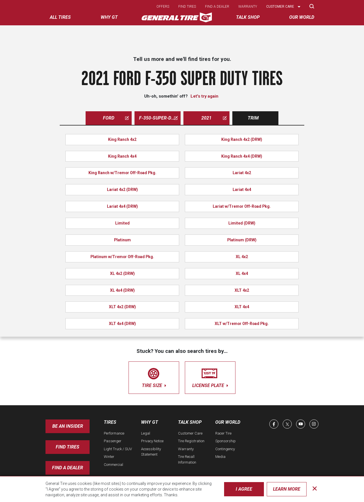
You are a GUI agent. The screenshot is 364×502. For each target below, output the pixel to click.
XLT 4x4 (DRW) (122, 323)
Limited (122, 223)
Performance (114, 433)
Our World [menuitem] (301, 17)
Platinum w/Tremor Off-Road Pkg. (122, 256)
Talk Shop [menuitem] (248, 17)
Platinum (122, 240)
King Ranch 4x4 (122, 156)
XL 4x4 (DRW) (122, 290)
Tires (110, 422)
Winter (109, 456)
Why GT (149, 422)
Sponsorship (225, 441)
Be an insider (67, 426)
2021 (214, 118)
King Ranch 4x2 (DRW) (241, 139)
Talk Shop (190, 422)
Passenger (112, 441)
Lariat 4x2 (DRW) (122, 189)
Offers (162, 7)
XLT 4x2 (242, 290)
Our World (227, 422)
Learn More (286, 489)
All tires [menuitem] (60, 17)
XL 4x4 (242, 273)
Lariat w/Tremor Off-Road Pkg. (242, 206)
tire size (153, 376)
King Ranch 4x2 (122, 139)
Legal (145, 433)
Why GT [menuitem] (109, 17)
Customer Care (190, 433)
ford (116, 118)
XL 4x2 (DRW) (122, 273)
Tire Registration (191, 441)
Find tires (187, 7)
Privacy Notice (152, 441)
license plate (210, 376)
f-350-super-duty (159, 118)
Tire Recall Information (187, 459)
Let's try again (204, 96)
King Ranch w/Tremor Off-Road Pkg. (122, 172)
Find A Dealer (67, 467)
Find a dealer (217, 7)
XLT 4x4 (242, 307)
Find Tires (67, 447)
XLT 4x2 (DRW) (122, 307)
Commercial (113, 464)
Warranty (247, 7)
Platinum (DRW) (242, 240)
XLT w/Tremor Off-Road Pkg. (242, 323)
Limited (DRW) (241, 223)
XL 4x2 (242, 256)
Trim (253, 118)
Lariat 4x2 (242, 172)
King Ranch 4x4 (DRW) (241, 156)
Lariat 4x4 (242, 189)
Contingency (225, 449)
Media (220, 456)
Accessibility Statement (151, 452)
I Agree (244, 489)
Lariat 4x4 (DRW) (122, 206)
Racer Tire (223, 433)
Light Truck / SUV (118, 449)
